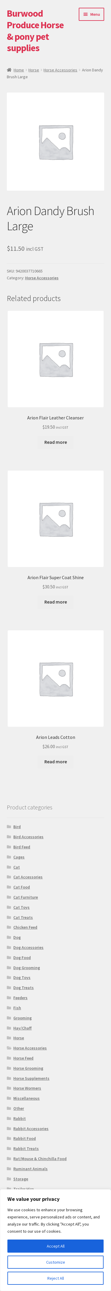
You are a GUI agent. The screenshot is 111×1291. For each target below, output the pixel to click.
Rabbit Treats (26, 1148)
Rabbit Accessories (31, 1128)
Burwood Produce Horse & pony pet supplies (35, 30)
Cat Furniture (25, 897)
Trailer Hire (23, 1189)
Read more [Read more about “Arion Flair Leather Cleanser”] (55, 442)
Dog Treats (23, 987)
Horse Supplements (31, 1078)
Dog (17, 937)
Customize (55, 1262)
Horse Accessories (60, 70)
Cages (19, 857)
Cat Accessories (28, 877)
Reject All (55, 1278)
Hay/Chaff (22, 1028)
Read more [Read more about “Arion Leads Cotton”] (55, 761)
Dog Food (22, 957)
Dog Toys (21, 977)
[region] (55, 1240)
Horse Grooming (28, 1068)
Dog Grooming (26, 967)
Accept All (56, 1246)
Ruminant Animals (30, 1168)
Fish (17, 1007)
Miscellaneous (26, 1098)
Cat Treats (23, 917)
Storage (20, 1179)
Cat (16, 867)
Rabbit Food (24, 1138)
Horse (33, 70)
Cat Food (21, 887)
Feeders (20, 997)
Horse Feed (23, 1058)
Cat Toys (21, 907)
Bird (17, 826)
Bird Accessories (28, 836)
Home (19, 70)
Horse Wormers (27, 1088)
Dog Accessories (28, 947)
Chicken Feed (25, 927)
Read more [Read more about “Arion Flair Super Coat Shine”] (55, 602)
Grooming (22, 1018)
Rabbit (19, 1118)
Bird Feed (21, 847)
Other (18, 1108)
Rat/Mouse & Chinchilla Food (40, 1158)
